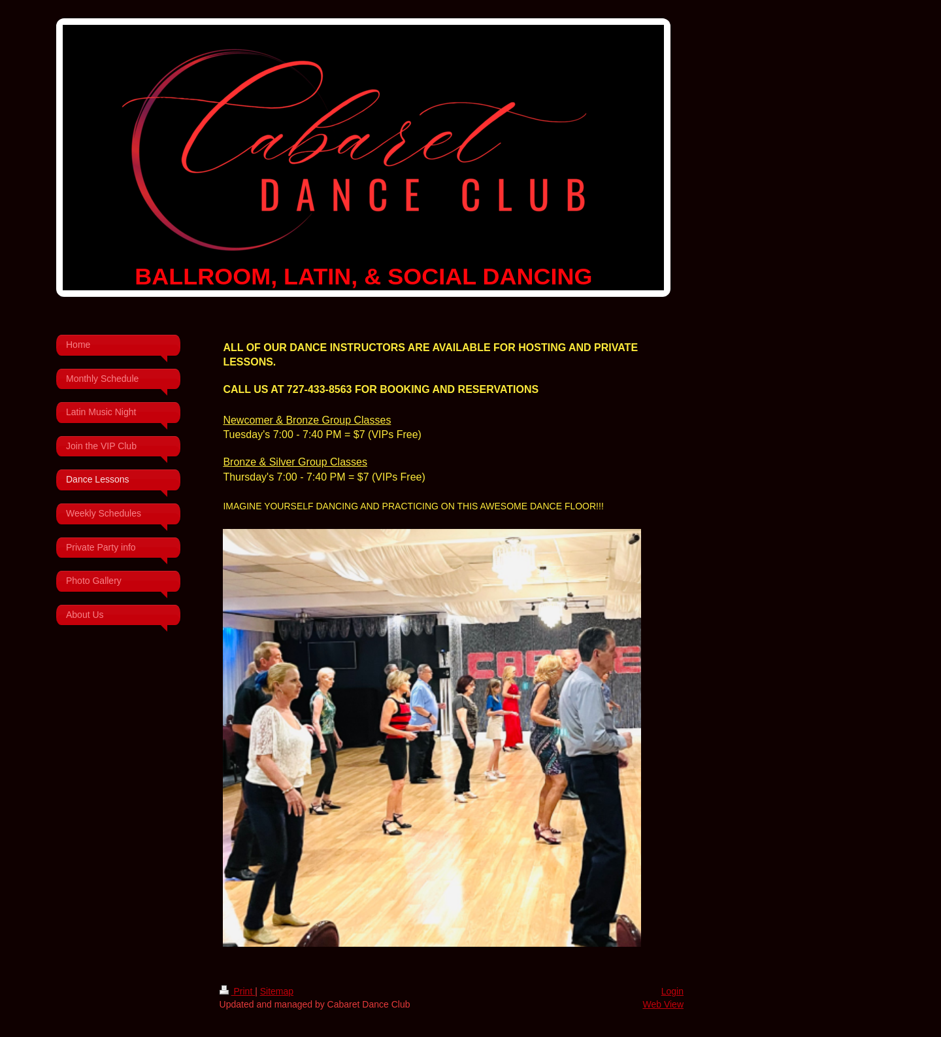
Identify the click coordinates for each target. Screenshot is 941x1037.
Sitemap (276, 991)
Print (238, 991)
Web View (663, 1004)
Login (672, 991)
